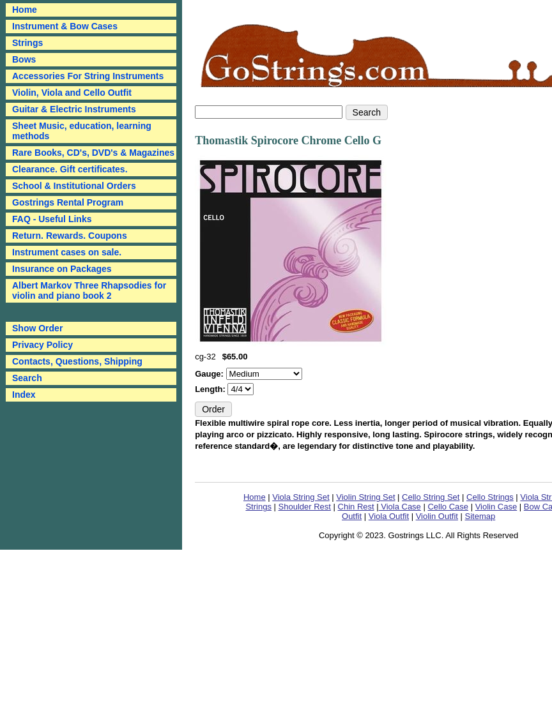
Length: (211, 389)
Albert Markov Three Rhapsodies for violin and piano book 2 (89, 290)
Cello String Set (430, 497)
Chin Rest (356, 506)
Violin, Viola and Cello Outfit (72, 92)
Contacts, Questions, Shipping (77, 361)
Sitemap (480, 516)
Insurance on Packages (62, 269)
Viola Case (400, 506)
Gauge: (210, 374)
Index (24, 394)
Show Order (37, 328)
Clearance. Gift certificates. (70, 169)
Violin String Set (365, 497)
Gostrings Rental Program (67, 202)
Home (254, 497)
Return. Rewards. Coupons (69, 235)
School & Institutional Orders (74, 186)
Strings (27, 43)
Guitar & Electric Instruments (74, 109)
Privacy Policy (42, 345)
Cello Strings (490, 497)
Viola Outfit (389, 516)
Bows (24, 59)
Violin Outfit (437, 516)
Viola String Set (300, 497)
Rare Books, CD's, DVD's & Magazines (93, 152)
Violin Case (496, 506)
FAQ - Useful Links (51, 219)
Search (27, 378)
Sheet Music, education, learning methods (81, 131)
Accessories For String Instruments (88, 76)
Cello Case (447, 506)
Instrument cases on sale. (66, 252)
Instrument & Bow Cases (65, 26)
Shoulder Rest (305, 506)
